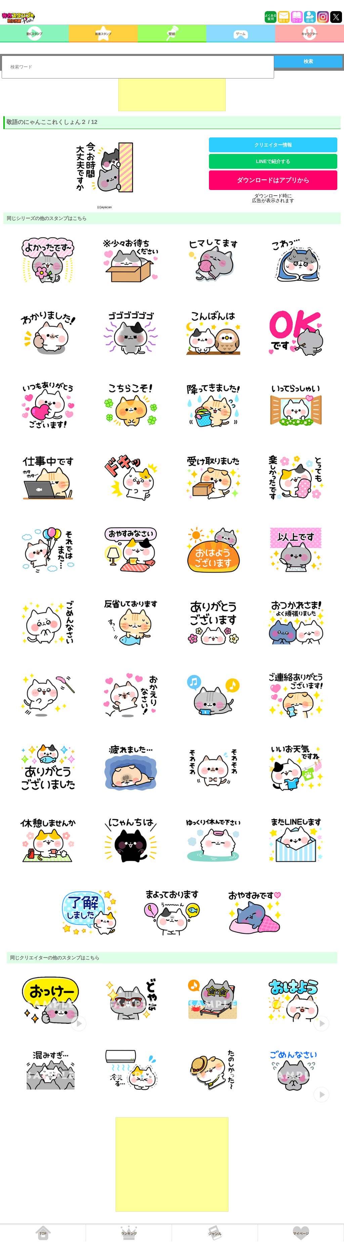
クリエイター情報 (273, 145)
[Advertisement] (172, 94)
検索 (308, 61)
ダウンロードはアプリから (273, 180)
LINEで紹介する (273, 161)
